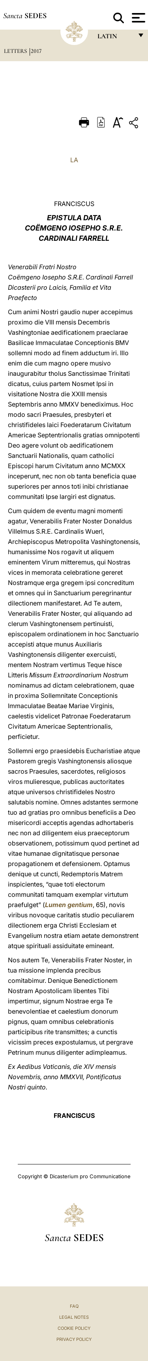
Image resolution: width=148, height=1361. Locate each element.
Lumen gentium (69, 905)
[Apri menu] (137, 17)
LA (74, 160)
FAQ (74, 1306)
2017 (36, 50)
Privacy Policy (74, 1339)
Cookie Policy (74, 1328)
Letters (16, 50)
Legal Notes (74, 1317)
